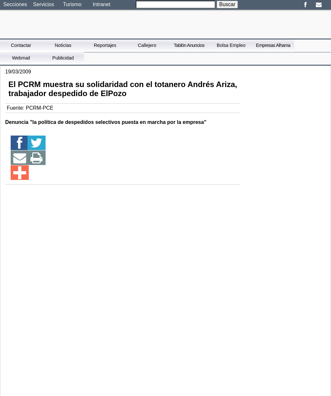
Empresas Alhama (273, 45)
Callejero (147, 45)
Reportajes (105, 45)
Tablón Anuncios (189, 45)
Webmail (21, 57)
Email (318, 5)
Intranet (101, 4)
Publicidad (63, 57)
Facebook (305, 5)
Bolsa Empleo (231, 45)
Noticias (63, 45)
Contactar (21, 45)
